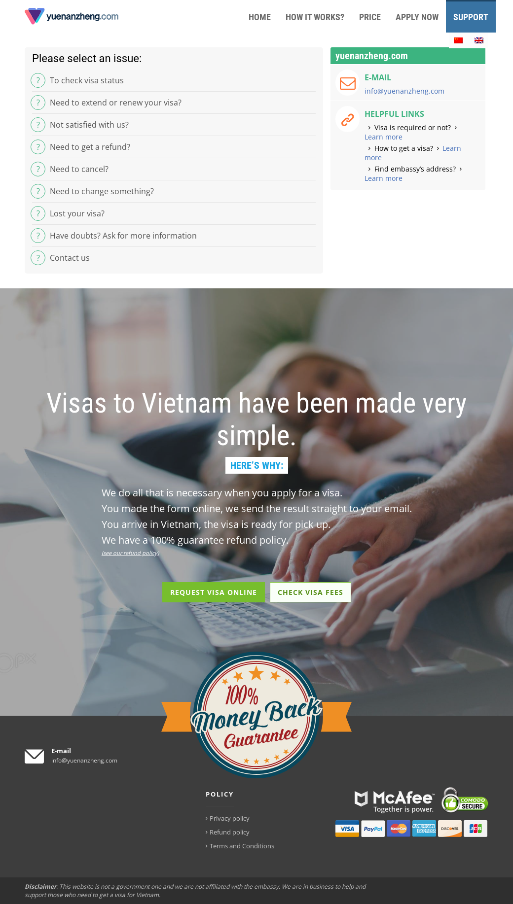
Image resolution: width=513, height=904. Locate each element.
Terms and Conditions (242, 845)
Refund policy (230, 832)
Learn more (384, 136)
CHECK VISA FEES (310, 592)
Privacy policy (230, 818)
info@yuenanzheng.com (404, 91)
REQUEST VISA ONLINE (213, 592)
